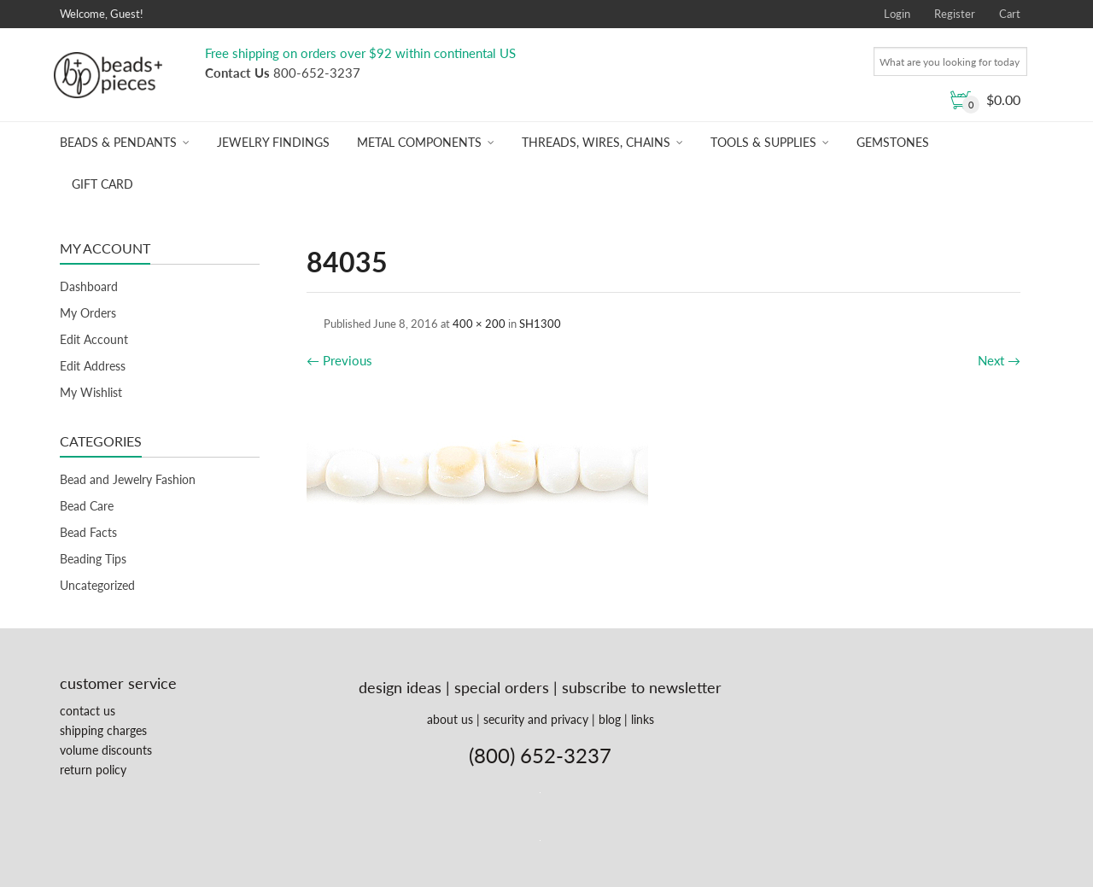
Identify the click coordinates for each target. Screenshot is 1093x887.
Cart (1009, 13)
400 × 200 (479, 323)
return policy (93, 769)
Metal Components (419, 142)
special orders (501, 687)
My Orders (88, 313)
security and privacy (535, 719)
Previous (339, 360)
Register (954, 13)
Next (999, 360)
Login (897, 13)
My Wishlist (91, 392)
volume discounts (106, 750)
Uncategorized (97, 585)
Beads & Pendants (118, 142)
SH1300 (540, 323)
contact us (87, 710)
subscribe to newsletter (642, 687)
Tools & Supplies (763, 142)
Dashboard (89, 286)
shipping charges (103, 730)
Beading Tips (93, 558)
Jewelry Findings (273, 142)
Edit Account (94, 339)
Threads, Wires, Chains (596, 142)
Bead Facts (88, 532)
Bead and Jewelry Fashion (128, 479)
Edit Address (93, 366)
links (642, 719)
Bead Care (87, 506)
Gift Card (102, 184)
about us (450, 719)
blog (610, 719)
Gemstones (892, 142)
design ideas (400, 687)
